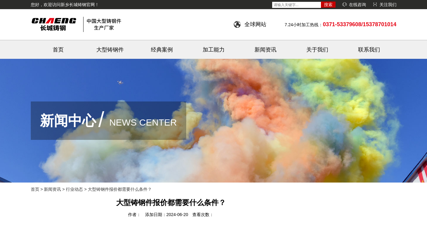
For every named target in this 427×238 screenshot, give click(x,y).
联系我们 (369, 50)
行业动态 (74, 189)
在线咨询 (357, 4)
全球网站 (255, 24)
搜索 (328, 4)
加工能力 (214, 50)
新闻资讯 (265, 50)
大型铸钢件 (110, 50)
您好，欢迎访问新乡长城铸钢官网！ (65, 4)
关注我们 (388, 4)
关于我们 (317, 50)
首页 (58, 50)
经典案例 (162, 50)
